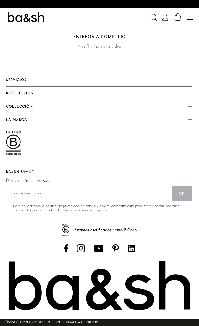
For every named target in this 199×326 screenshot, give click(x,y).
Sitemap (92, 322)
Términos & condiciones (23, 322)
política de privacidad (63, 206)
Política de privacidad (65, 322)
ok (182, 193)
